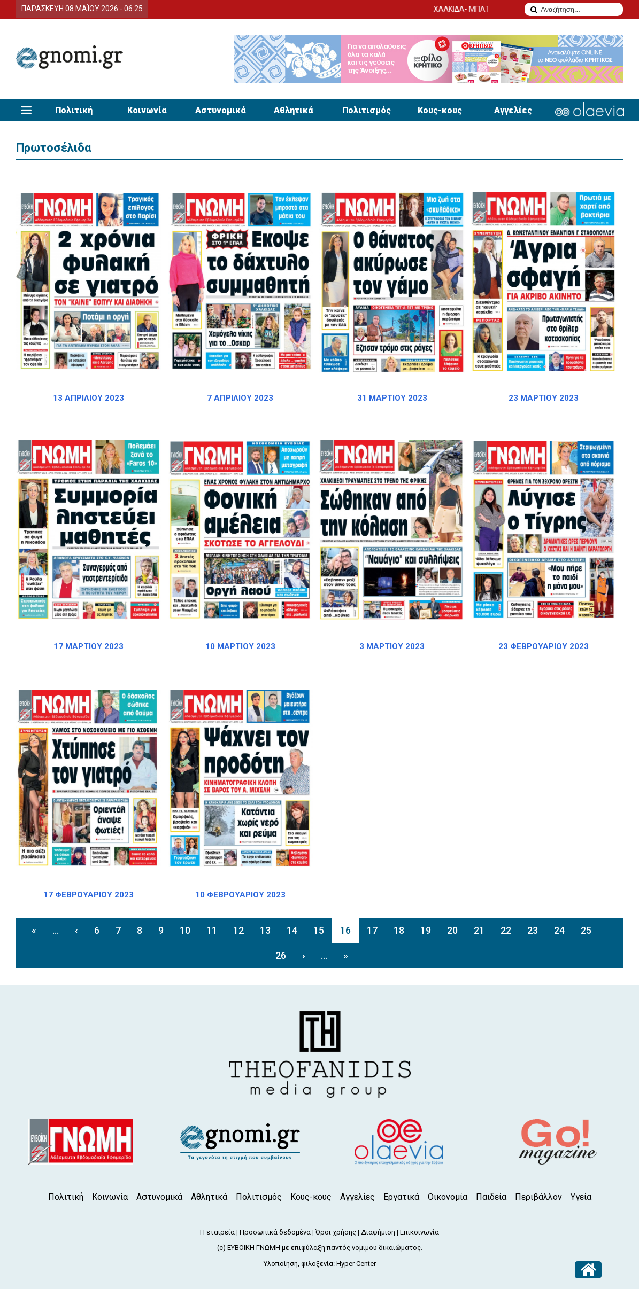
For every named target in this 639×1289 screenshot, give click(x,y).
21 (479, 930)
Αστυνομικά (220, 110)
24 (559, 930)
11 (211, 930)
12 (238, 930)
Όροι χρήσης (335, 1232)
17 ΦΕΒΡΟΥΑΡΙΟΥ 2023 (88, 895)
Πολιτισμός (366, 110)
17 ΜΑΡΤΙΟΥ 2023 (88, 646)
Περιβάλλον (538, 1197)
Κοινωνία (147, 110)
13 (265, 930)
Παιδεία (491, 1197)
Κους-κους (440, 110)
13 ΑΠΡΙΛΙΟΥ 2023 (88, 398)
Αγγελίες (513, 110)
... (55, 930)
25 (586, 930)
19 (425, 930)
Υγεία (581, 1197)
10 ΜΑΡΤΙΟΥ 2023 (240, 646)
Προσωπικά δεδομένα (275, 1232)
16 (345, 930)
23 (532, 930)
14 (292, 930)
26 (280, 955)
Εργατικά (401, 1197)
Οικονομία (447, 1197)
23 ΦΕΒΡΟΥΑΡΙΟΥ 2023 (543, 646)
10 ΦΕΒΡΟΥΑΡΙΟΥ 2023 (240, 895)
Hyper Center (356, 1264)
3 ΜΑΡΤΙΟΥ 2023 (392, 646)
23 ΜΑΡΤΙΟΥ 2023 (544, 398)
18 (399, 930)
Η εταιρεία (217, 1232)
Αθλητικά (293, 110)
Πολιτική (74, 110)
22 (506, 930)
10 (185, 930)
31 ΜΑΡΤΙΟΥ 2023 (392, 398)
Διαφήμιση (378, 1232)
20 (452, 930)
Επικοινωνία (419, 1232)
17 (372, 930)
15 (318, 930)
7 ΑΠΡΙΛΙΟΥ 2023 (240, 398)
